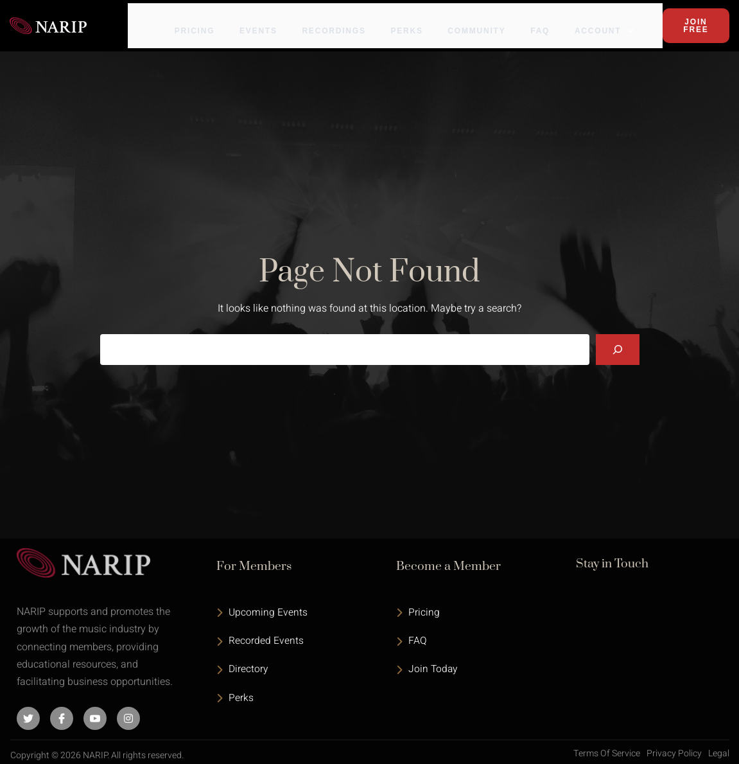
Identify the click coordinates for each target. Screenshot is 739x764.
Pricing (206, 20)
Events (271, 20)
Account (620, 20)
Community (492, 20)
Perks (421, 20)
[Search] (617, 341)
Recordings (347, 20)
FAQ (556, 20)
